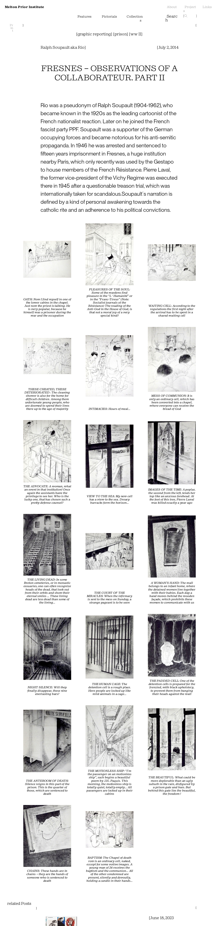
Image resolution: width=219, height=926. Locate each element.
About (171, 8)
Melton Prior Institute (29, 6)
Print (11, 27)
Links (208, 6)
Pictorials (110, 18)
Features (85, 16)
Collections (134, 18)
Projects (189, 8)
